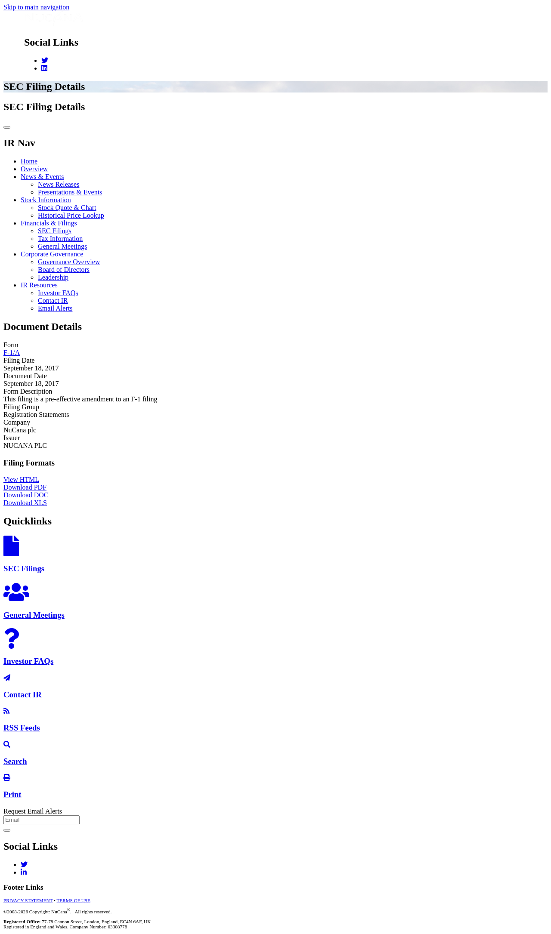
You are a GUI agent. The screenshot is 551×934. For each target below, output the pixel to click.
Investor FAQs (58, 292)
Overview (34, 169)
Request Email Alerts (32, 811)
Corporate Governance (52, 254)
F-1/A (11, 352)
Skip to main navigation (36, 7)
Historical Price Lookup (71, 215)
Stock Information (46, 199)
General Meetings (62, 246)
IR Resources (39, 285)
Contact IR (53, 300)
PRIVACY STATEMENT (28, 900)
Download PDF (24, 487)
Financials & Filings (49, 223)
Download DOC (25, 495)
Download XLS (25, 502)
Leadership (53, 277)
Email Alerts (55, 308)
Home (29, 161)
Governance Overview (69, 261)
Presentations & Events (70, 192)
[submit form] (6, 830)
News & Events (42, 176)
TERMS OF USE (73, 900)
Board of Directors (64, 269)
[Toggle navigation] (6, 127)
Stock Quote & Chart (67, 207)
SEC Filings (54, 230)
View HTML (21, 479)
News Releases (58, 184)
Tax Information (60, 238)
